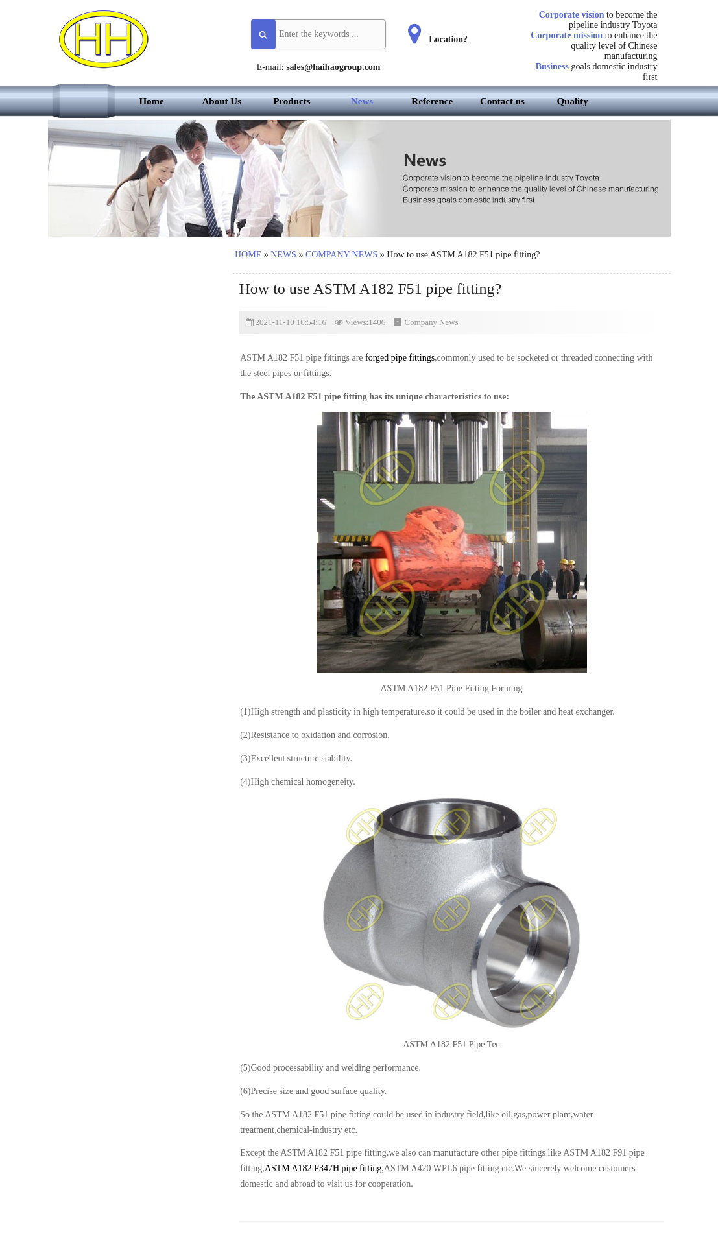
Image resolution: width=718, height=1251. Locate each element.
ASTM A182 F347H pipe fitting (323, 1168)
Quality (572, 101)
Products (291, 101)
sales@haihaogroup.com (333, 67)
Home (151, 101)
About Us (221, 101)
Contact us (502, 101)
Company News (341, 254)
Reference (432, 101)
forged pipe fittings (400, 358)
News (362, 101)
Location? (435, 39)
